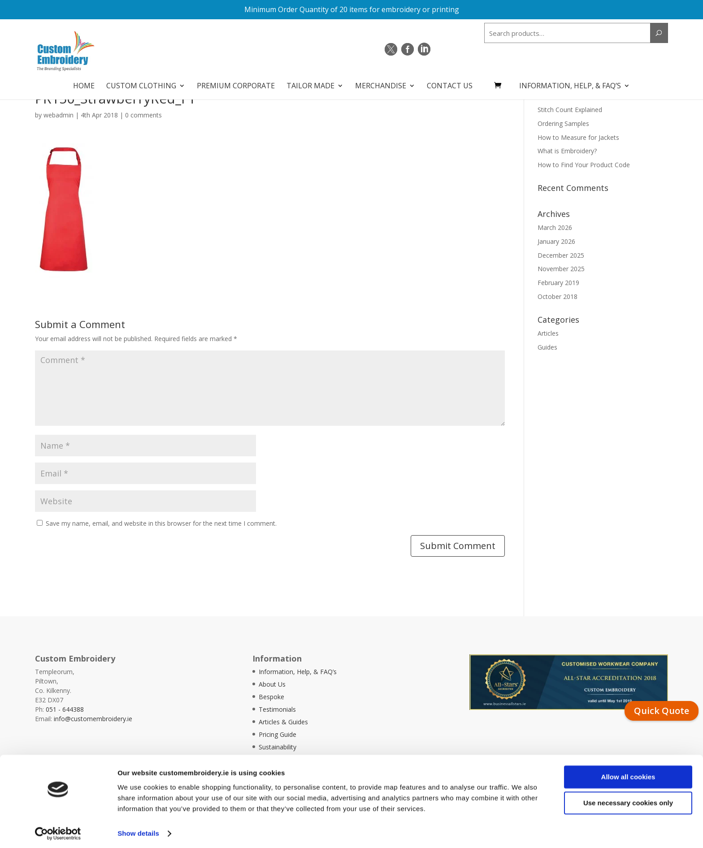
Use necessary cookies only (628, 800)
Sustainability (277, 747)
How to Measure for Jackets (578, 137)
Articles (548, 333)
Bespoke (271, 696)
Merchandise (380, 83)
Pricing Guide (277, 734)
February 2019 (558, 282)
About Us (272, 684)
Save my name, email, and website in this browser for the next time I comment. (161, 523)
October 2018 (557, 296)
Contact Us (450, 83)
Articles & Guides (283, 722)
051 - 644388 (65, 709)
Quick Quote (661, 711)
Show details (138, 830)
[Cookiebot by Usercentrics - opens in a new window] (58, 830)
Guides (547, 347)
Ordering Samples (563, 123)
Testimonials (277, 709)
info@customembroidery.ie (93, 718)
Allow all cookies (628, 774)
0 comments (143, 115)
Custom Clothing (141, 83)
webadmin (58, 115)
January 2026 (556, 241)
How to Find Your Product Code (584, 164)
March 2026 (555, 227)
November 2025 (561, 268)
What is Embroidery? (567, 151)
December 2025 (561, 255)
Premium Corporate (236, 83)
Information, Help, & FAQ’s (570, 83)
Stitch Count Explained (570, 109)
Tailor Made (310, 83)
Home (84, 83)
